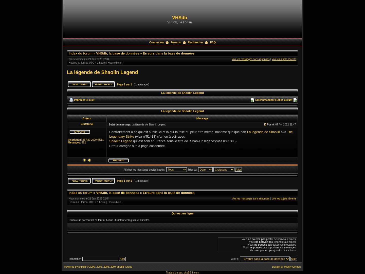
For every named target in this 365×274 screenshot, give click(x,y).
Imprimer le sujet (84, 100)
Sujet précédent (265, 100)
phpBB (82, 266)
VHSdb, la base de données (117, 53)
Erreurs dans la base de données (169, 53)
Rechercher (195, 42)
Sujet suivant (284, 100)
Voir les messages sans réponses (251, 59)
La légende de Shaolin (263, 132)
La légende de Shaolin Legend (102, 72)
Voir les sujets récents (284, 59)
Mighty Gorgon (292, 266)
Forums (176, 42)
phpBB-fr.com (191, 272)
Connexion (156, 42)
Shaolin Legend (120, 141)
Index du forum (81, 53)
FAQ (213, 42)
